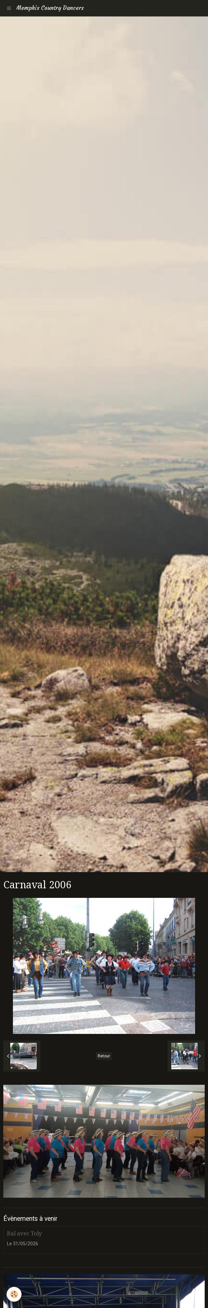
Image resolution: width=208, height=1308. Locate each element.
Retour (104, 1056)
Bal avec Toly (24, 1233)
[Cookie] (14, 1294)
